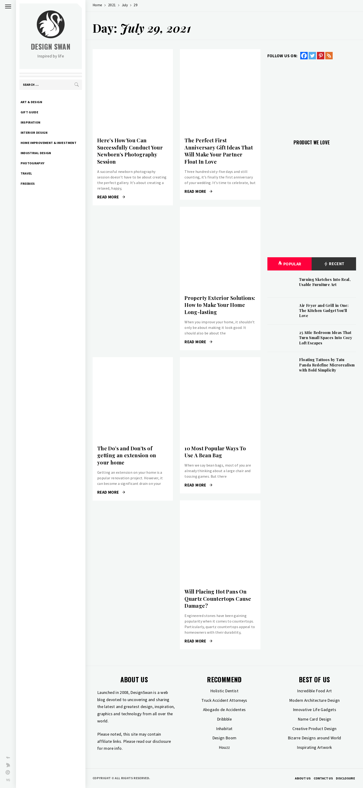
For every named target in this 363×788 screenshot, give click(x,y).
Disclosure (345, 778)
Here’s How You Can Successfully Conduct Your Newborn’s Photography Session (130, 151)
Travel (26, 173)
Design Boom (224, 737)
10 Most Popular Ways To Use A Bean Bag (215, 452)
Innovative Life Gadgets (314, 709)
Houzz (224, 747)
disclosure (162, 741)
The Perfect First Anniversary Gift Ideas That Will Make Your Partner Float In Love (219, 151)
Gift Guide (30, 112)
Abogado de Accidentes (224, 709)
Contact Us (323, 778)
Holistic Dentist (224, 690)
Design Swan (51, 46)
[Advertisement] (311, 96)
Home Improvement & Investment (49, 143)
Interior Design (34, 132)
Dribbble (224, 719)
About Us (303, 778)
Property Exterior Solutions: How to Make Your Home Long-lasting (220, 305)
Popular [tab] (289, 264)
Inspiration (31, 122)
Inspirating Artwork (314, 747)
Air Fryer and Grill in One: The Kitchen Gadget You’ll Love (323, 310)
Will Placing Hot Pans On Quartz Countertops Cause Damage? (218, 598)
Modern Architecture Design (314, 700)
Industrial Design (36, 153)
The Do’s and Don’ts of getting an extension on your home (126, 455)
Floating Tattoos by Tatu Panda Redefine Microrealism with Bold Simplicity (327, 364)
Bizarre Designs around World (314, 737)
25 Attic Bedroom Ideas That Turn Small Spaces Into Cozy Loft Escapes (325, 337)
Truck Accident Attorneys (224, 700)
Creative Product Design (314, 728)
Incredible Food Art (314, 690)
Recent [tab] (333, 264)
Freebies (28, 183)
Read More (111, 197)
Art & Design (31, 102)
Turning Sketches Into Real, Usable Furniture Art (324, 282)
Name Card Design (314, 719)
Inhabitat (224, 728)
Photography (33, 163)
